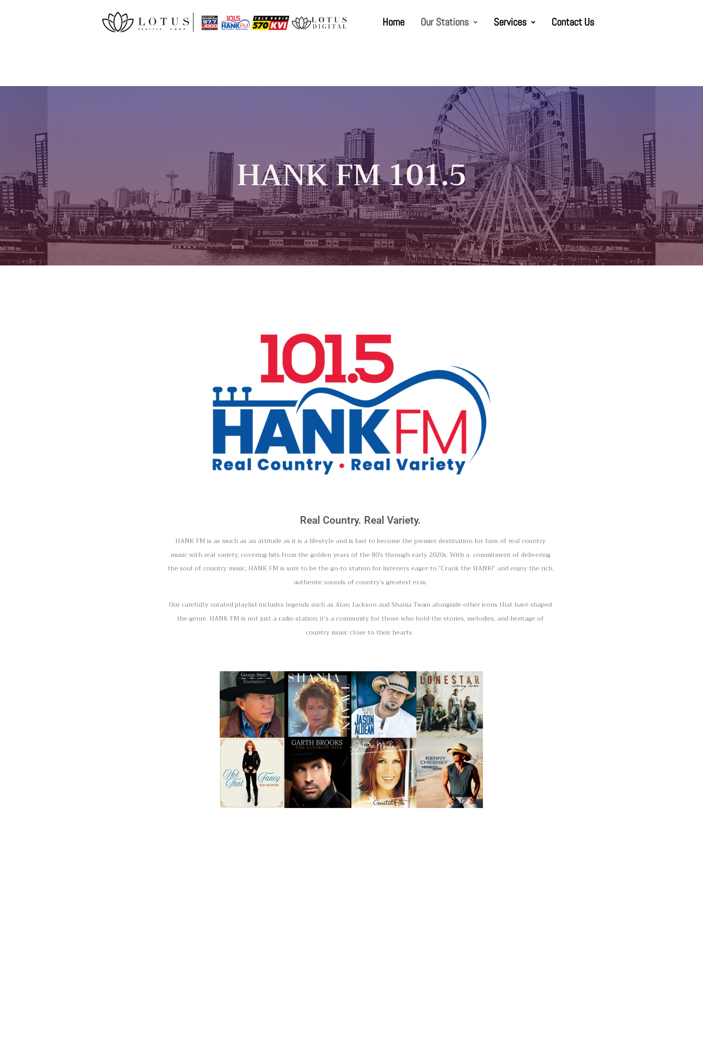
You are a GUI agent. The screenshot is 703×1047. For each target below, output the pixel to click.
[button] (449, 22)
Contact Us (573, 22)
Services (514, 22)
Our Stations (449, 22)
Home (393, 22)
